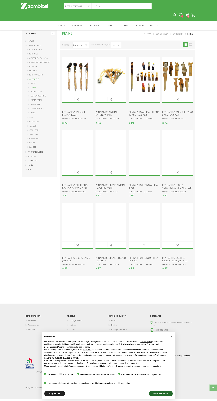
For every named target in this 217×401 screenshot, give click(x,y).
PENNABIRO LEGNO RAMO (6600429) (76, 261)
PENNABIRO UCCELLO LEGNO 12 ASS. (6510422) (175, 261)
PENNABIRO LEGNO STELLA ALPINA (143, 261)
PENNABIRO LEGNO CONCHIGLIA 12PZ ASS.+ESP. (177, 188)
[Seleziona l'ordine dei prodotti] (80, 47)
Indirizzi (73, 327)
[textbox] (121, 7)
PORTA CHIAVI (36, 93)
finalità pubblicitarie (75, 355)
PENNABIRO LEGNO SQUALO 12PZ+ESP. (110, 261)
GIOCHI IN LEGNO (36, 51)
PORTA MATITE (36, 102)
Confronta (77, 101)
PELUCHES (33, 72)
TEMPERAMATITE (37, 110)
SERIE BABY (33, 56)
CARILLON (33, 128)
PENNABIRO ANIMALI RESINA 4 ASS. (73, 115)
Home (148, 36)
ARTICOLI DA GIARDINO (38, 60)
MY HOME (32, 158)
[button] (171, 336)
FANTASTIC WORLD (35, 154)
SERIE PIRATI (33, 132)
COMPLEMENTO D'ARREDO (39, 64)
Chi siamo (32, 322)
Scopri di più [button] (54, 393)
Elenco (190, 46)
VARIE (33, 114)
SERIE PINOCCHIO (36, 77)
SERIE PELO (33, 136)
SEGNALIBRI (35, 106)
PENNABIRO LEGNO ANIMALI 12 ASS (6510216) (110, 188)
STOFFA (32, 144)
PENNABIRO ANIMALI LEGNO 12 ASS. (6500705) (144, 115)
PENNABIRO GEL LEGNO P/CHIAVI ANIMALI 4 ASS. (75, 188)
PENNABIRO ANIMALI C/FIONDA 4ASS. (106, 115)
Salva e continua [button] (160, 393)
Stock (30, 171)
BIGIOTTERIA (34, 123)
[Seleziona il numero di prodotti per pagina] (116, 47)
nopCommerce (185, 357)
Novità (30, 167)
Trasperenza (33, 327)
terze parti (87, 350)
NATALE (31, 43)
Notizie (114, 327)
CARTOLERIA (34, 81)
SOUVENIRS (33, 162)
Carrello (192, 16)
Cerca (155, 7)
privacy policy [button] (146, 341)
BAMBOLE (33, 68)
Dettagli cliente (76, 322)
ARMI (31, 119)
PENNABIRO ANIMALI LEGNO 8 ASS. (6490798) (177, 115)
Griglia (185, 46)
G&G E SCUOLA (34, 47)
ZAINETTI (32, 149)
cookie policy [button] (84, 347)
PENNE (33, 89)
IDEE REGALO (34, 140)
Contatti (31, 331)
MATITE (33, 85)
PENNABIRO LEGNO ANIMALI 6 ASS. (144, 188)
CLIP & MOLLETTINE (38, 98)
